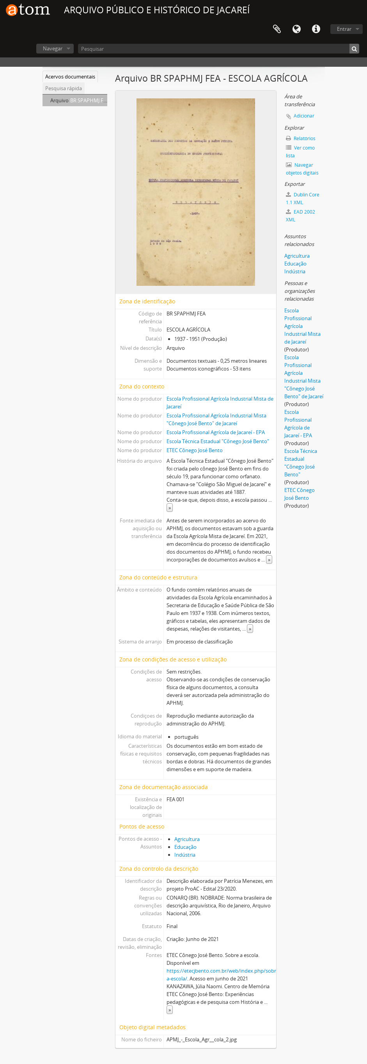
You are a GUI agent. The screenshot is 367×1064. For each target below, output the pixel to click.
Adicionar (304, 115)
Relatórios (301, 138)
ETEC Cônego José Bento (195, 450)
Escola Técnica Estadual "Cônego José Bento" (218, 441)
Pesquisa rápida (63, 88)
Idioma (296, 29)
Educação (185, 846)
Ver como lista (300, 151)
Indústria (184, 854)
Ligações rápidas (316, 29)
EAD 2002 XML (300, 216)
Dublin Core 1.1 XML (302, 198)
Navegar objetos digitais (302, 169)
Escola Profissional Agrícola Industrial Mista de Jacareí (302, 326)
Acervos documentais (70, 76)
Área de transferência (277, 29)
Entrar (344, 28)
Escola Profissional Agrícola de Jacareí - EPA (216, 432)
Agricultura (187, 839)
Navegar (52, 48)
